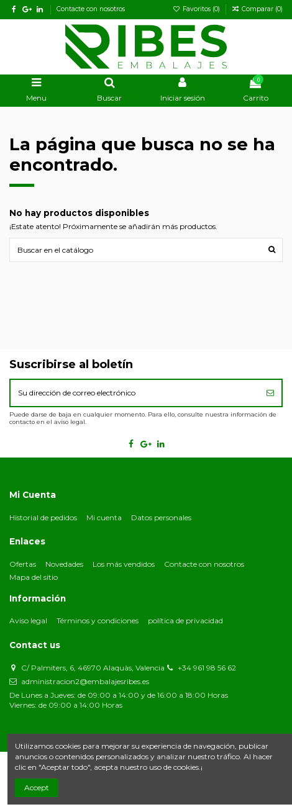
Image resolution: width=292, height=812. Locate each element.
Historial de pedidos (43, 517)
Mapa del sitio (33, 577)
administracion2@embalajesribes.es (85, 681)
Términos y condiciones (98, 620)
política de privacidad (185, 620)
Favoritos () (197, 9)
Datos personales (161, 517)
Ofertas (22, 564)
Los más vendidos (124, 564)
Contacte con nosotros (91, 9)
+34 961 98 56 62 (207, 667)
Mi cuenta (104, 517)
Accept (36, 787)
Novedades (64, 564)
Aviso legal (28, 620)
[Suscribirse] (270, 393)
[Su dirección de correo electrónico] (135, 393)
